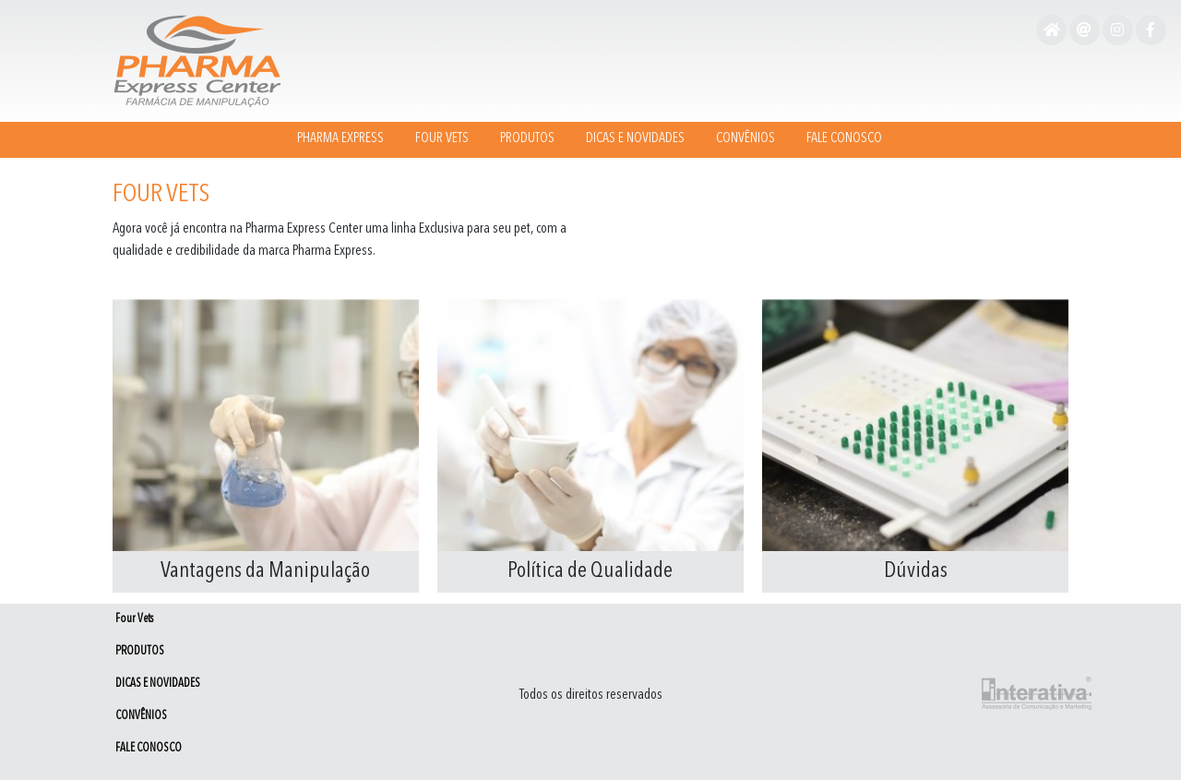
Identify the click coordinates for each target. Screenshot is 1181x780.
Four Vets (442, 139)
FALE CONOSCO (844, 139)
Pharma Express (340, 139)
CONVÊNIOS (745, 139)
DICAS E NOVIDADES (635, 139)
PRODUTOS (527, 139)
